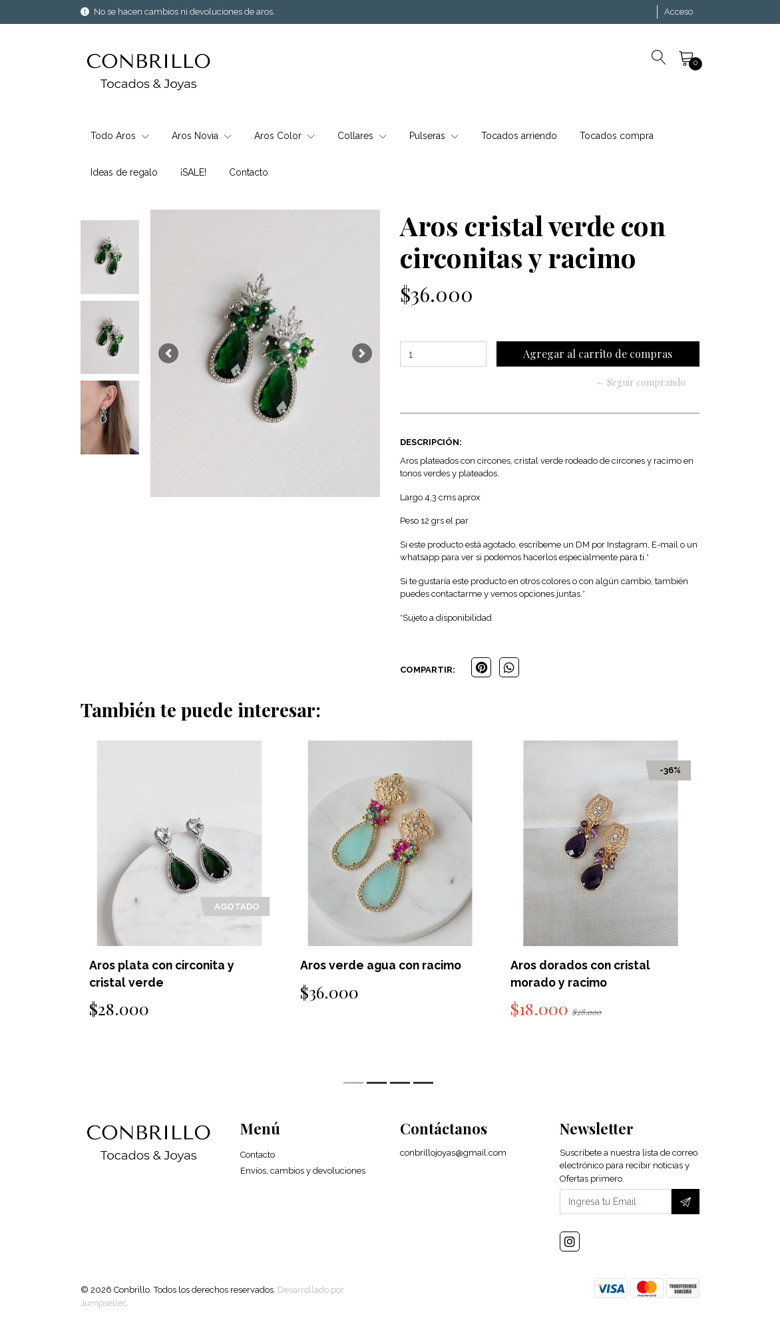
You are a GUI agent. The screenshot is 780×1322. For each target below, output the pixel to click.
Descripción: (431, 442)
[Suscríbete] (685, 1203)
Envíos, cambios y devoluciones (302, 1173)
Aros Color (284, 135)
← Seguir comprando (640, 382)
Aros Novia (202, 135)
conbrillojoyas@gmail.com (453, 1155)
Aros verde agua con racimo (383, 965)
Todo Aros (120, 135)
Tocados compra (617, 135)
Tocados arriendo (519, 135)
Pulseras (434, 135)
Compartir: (427, 670)
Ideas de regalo (124, 172)
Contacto (248, 172)
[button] (168, 353)
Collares (362, 135)
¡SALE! (193, 172)
